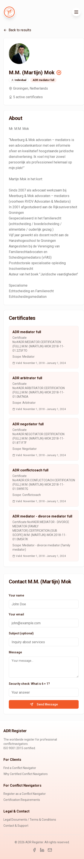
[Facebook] (34, 850)
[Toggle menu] (76, 12)
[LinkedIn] (42, 850)
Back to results (17, 30)
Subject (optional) (21, 633)
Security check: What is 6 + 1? (29, 683)
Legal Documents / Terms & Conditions (29, 819)
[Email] (50, 850)
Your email (16, 614)
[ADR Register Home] (9, 12)
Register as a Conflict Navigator (24, 793)
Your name (16, 595)
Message (15, 652)
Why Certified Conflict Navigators (25, 774)
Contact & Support (15, 825)
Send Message (44, 704)
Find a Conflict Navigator (19, 768)
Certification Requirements (21, 800)
